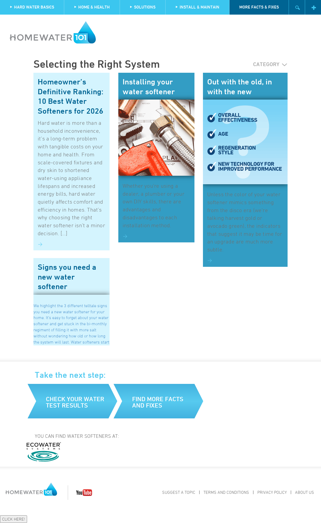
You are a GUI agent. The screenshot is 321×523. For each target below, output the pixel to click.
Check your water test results (75, 402)
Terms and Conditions (226, 492)
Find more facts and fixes (157, 402)
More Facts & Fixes (259, 7)
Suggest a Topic (178, 492)
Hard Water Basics (32, 7)
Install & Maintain (197, 7)
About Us (304, 492)
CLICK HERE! (13, 519)
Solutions (142, 7)
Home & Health (92, 7)
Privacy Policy (272, 492)
